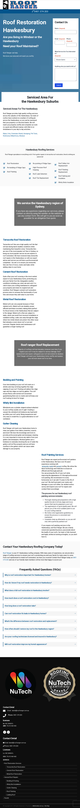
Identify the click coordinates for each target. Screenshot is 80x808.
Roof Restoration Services (12, 763)
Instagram (8, 732)
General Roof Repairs (11, 777)
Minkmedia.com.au (38, 806)
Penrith (6, 798)
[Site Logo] (20, 4)
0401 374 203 (40, 11)
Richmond (6, 136)
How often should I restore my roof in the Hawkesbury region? (29, 629)
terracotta (45, 466)
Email (60, 39)
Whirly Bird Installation (14, 784)
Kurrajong (27, 134)
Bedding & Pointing (13, 781)
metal (51, 466)
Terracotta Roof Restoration (16, 767)
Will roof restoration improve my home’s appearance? (26, 644)
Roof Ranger (7, 553)
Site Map (46, 806)
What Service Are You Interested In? (65, 54)
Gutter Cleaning (12, 788)
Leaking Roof (11, 795)
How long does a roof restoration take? (20, 606)
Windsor (22, 136)
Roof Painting (11, 791)
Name (60, 28)
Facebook (4, 732)
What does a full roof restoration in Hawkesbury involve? (27, 590)
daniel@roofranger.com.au (20, 710)
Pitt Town (34, 134)
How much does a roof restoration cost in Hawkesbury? (27, 598)
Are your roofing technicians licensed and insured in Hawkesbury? (31, 637)
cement (58, 466)
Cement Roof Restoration (15, 770)
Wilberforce (14, 136)
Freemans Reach (17, 134)
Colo (9, 134)
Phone (69, 40)
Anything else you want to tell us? (65, 66)
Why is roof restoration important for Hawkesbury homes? (28, 575)
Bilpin (5, 134)
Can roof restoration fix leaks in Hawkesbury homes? (26, 614)
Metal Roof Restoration (14, 774)
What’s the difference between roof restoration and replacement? (31, 621)
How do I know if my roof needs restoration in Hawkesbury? (28, 583)
